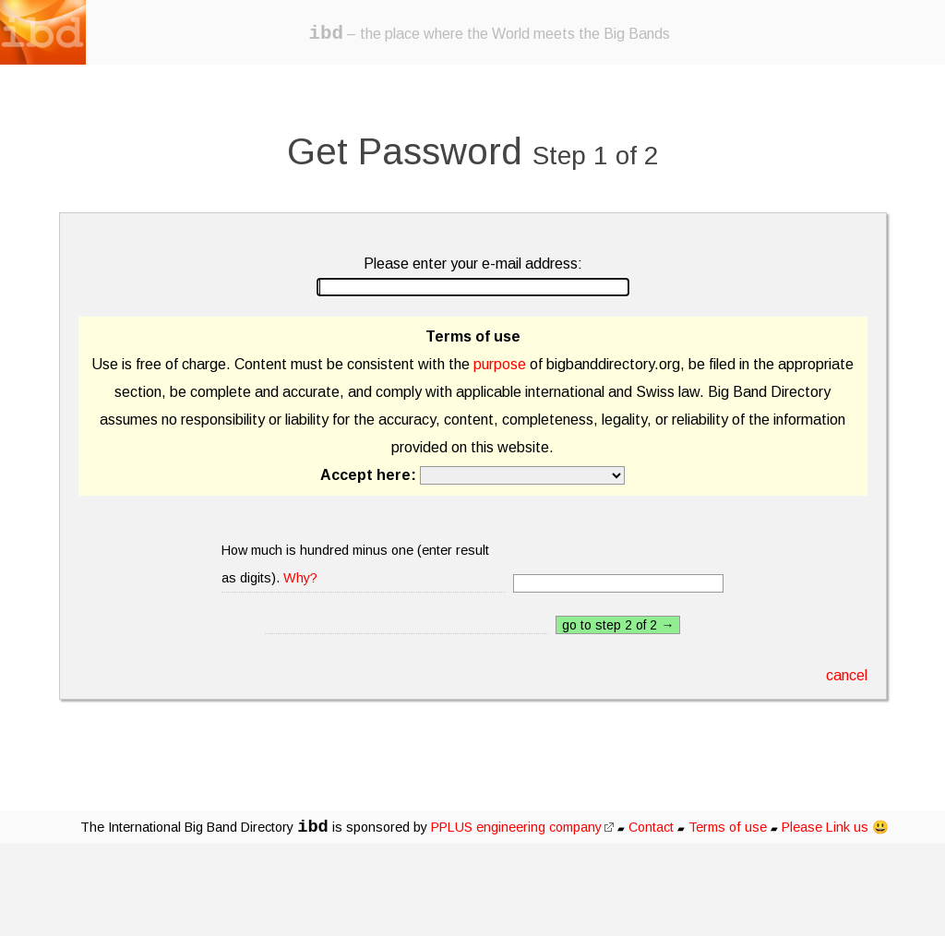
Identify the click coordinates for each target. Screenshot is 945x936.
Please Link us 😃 (835, 827)
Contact (651, 827)
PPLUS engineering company (522, 827)
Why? (300, 577)
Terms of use (727, 827)
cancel (846, 675)
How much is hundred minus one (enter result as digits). (355, 564)
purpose (499, 364)
